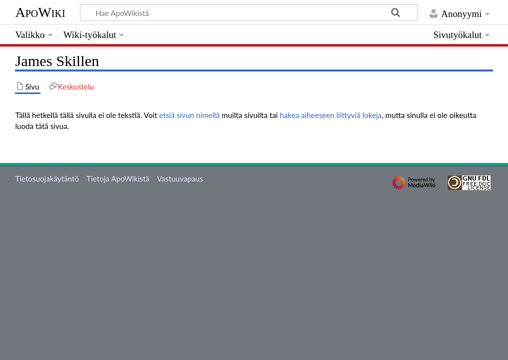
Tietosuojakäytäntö (47, 178)
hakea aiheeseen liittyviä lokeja (331, 115)
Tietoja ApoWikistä (117, 178)
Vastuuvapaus (180, 178)
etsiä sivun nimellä (189, 115)
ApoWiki (40, 12)
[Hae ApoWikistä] (248, 12)
